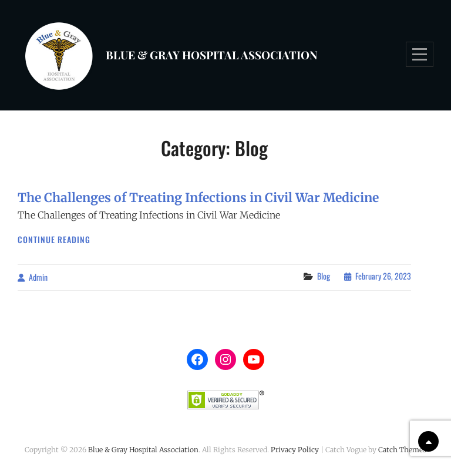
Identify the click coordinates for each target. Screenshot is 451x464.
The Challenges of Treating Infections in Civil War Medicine (198, 198)
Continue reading (54, 239)
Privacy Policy (295, 449)
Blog (323, 276)
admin (38, 277)
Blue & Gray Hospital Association (212, 54)
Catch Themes (402, 449)
